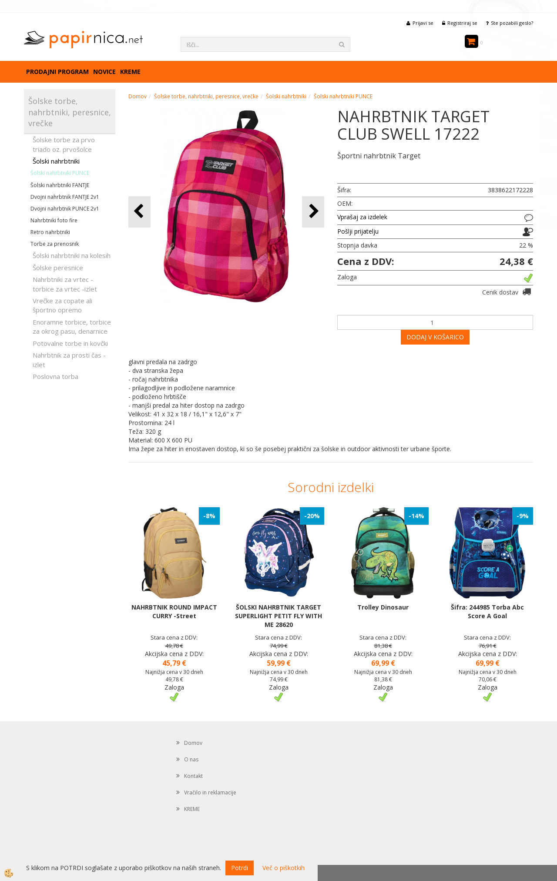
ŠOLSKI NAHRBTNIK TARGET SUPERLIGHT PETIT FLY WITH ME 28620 (278, 616)
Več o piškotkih (283, 868)
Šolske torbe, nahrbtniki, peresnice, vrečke (206, 96)
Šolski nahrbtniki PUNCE (59, 173)
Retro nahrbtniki (50, 232)
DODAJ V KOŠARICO (435, 337)
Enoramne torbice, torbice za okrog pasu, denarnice (72, 326)
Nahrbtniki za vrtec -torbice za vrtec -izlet (65, 284)
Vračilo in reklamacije (210, 792)
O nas (191, 759)
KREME (130, 71)
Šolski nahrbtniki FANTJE (59, 185)
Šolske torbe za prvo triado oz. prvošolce (64, 144)
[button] (313, 211)
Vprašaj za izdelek (362, 217)
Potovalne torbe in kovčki (70, 343)
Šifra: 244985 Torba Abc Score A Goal (487, 611)
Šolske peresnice (58, 267)
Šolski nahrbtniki (56, 161)
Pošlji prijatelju (358, 231)
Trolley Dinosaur (383, 607)
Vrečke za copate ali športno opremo (62, 305)
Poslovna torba (55, 376)
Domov (137, 96)
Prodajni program (57, 71)
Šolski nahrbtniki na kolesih (72, 255)
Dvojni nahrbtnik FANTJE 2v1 (64, 197)
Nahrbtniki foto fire (53, 220)
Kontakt (193, 776)
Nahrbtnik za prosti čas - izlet (69, 359)
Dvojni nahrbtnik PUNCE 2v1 (64, 208)
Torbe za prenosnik (54, 244)
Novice (104, 71)
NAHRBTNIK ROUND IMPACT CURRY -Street (174, 611)
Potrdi (239, 868)
